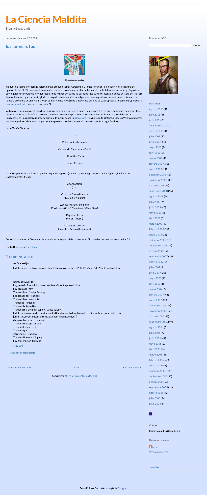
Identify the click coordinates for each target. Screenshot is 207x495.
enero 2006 (155, 365)
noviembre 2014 (158, 125)
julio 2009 (154, 136)
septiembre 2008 (158, 190)
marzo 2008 (155, 223)
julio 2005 (154, 398)
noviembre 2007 (158, 245)
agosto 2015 (156, 109)
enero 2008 (155, 234)
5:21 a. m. (18, 345)
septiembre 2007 (158, 256)
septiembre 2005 (158, 387)
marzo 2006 (155, 354)
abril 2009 (154, 152)
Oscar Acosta (82, 117)
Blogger (122, 488)
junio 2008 (155, 207)
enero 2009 (155, 169)
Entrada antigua (132, 367)
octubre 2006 (156, 316)
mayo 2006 (155, 343)
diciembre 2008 (157, 174)
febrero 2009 (156, 163)
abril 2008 (154, 218)
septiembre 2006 (158, 321)
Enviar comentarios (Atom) (82, 375)
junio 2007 (155, 272)
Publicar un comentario (22, 352)
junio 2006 (155, 338)
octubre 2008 (156, 185)
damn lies (154, 467)
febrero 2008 (156, 229)
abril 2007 (154, 283)
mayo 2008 (155, 212)
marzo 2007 (155, 289)
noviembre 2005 (158, 376)
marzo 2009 (155, 158)
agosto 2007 (156, 261)
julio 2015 (154, 114)
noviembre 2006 (158, 310)
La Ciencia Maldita (46, 19)
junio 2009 (155, 141)
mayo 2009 (155, 147)
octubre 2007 (156, 250)
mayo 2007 (155, 278)
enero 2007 (155, 299)
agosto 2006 (156, 327)
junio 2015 (155, 120)
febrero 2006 (156, 359)
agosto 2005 (156, 392)
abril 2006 (154, 349)
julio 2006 (154, 332)
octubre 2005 (156, 381)
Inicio (77, 367)
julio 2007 (154, 267)
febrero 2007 (156, 294)
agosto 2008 (156, 196)
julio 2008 (154, 201)
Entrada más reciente (19, 367)
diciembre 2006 (157, 305)
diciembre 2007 (157, 239)
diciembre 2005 (157, 370)
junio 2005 (155, 403)
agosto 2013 (156, 130)
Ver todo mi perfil (158, 451)
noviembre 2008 (158, 179)
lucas (155, 447)
